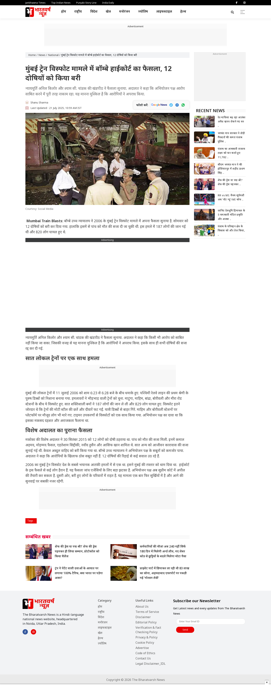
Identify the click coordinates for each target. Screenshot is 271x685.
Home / (32, 55)
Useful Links (144, 600)
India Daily (108, 2)
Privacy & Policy (147, 637)
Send (185, 629)
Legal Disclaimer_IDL (151, 664)
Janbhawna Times (35, 2)
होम (63, 11)
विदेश (93, 11)
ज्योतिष (143, 11)
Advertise (142, 648)
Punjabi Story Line (86, 2)
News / (42, 55)
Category (105, 600)
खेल (108, 11)
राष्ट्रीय (78, 11)
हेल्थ (183, 11)
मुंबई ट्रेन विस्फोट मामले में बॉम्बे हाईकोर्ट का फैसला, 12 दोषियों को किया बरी (99, 55)
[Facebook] (236, 3)
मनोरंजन (124, 11)
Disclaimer (143, 617)
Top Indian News (61, 2)
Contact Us (143, 658)
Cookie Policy (145, 642)
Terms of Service (147, 612)
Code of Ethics (145, 653)
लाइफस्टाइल (164, 11)
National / (54, 55)
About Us (142, 606)
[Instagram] (244, 3)
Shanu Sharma (39, 102)
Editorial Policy (146, 622)
